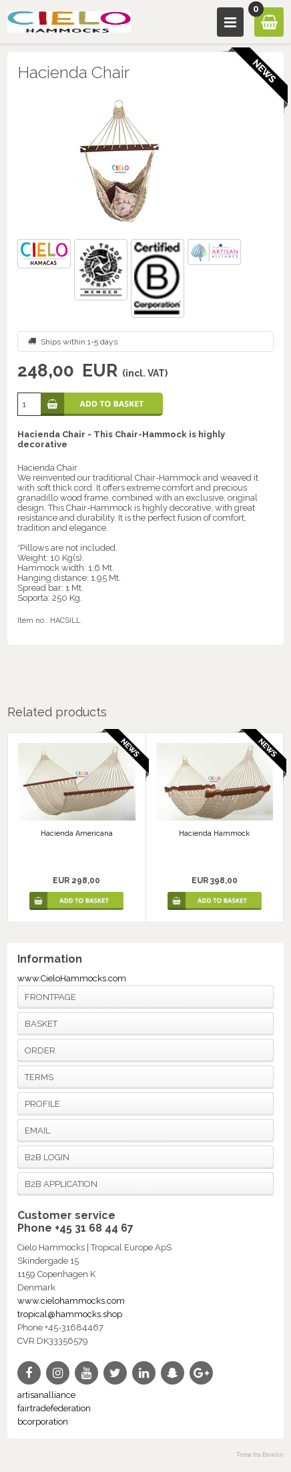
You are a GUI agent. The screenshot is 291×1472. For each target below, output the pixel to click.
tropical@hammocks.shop (69, 1314)
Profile (42, 1104)
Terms (39, 1077)
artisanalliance (46, 1395)
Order (40, 1050)
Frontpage (50, 997)
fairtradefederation (54, 1408)
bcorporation (42, 1422)
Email (37, 1131)
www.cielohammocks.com (71, 1301)
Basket (41, 1024)
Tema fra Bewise (260, 1454)
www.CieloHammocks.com (71, 978)
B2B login (47, 1157)
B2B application (61, 1184)
